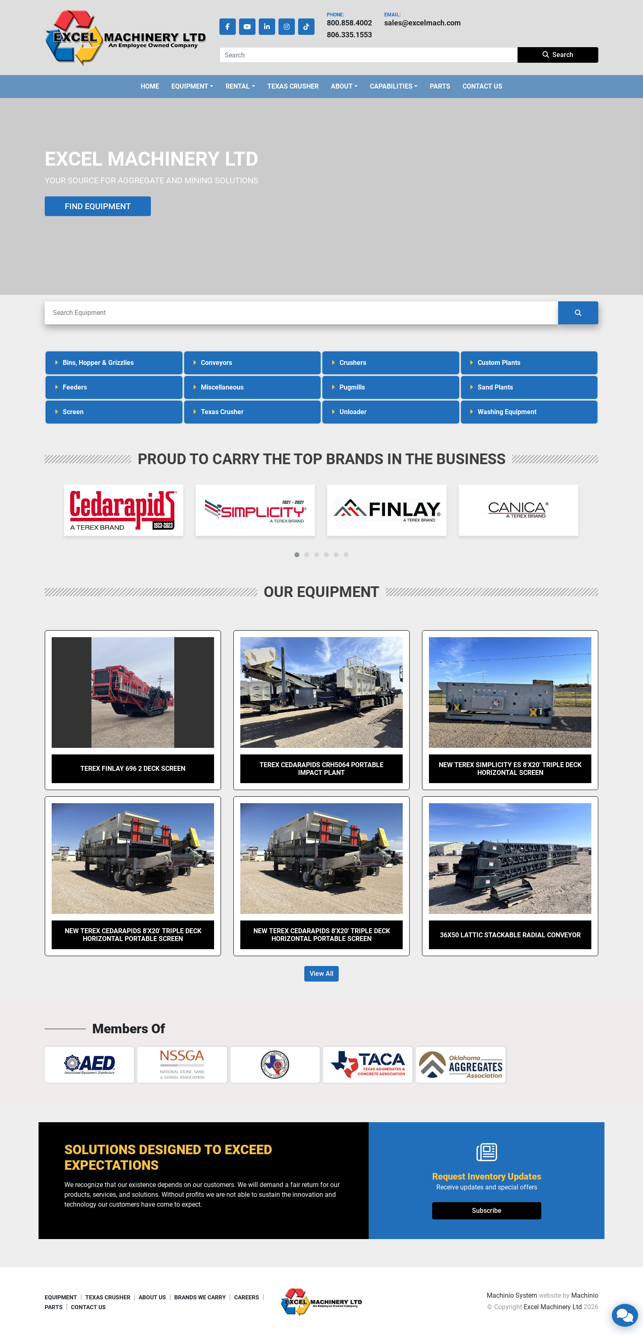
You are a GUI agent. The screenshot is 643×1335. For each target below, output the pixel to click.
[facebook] (227, 26)
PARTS (440, 86)
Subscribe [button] (487, 1210)
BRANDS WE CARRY (200, 1297)
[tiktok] (306, 26)
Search (558, 55)
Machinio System (512, 1295)
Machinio (584, 1295)
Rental (238, 86)
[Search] (368, 55)
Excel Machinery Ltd (553, 1307)
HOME (150, 86)
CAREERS (246, 1297)
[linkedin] (267, 26)
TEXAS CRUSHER (293, 86)
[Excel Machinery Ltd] (321, 1301)
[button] (192, 86)
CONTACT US (482, 86)
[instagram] (286, 26)
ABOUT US (152, 1297)
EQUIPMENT (189, 86)
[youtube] (247, 26)
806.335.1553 (349, 34)
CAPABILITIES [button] (391, 86)
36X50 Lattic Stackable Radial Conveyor (510, 935)
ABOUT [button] (342, 86)
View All (321, 973)
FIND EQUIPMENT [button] (98, 206)
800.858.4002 (349, 22)
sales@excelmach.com (422, 22)
